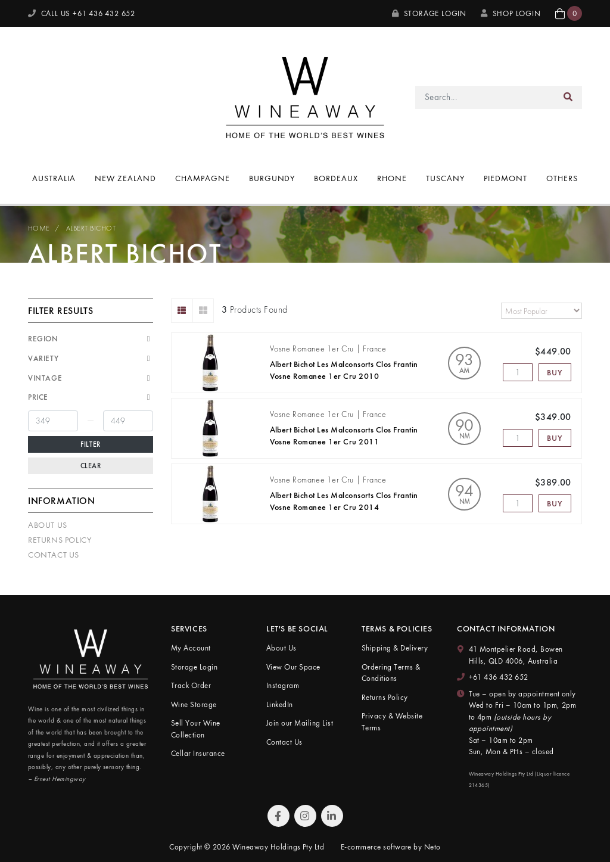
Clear (90, 466)
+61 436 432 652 (498, 677)
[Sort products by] (541, 310)
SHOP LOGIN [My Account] (511, 13)
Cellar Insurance (198, 753)
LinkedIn (279, 704)
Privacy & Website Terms (392, 722)
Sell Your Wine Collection (195, 729)
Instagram (282, 685)
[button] (568, 13)
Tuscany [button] (445, 178)
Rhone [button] (392, 178)
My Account (191, 648)
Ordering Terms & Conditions (391, 673)
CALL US (81, 13)
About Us (47, 524)
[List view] (182, 310)
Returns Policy (59, 539)
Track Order (191, 685)
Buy (554, 372)
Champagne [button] (202, 178)
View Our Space (293, 667)
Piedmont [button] (505, 178)
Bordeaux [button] (336, 178)
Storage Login (429, 13)
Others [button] (562, 178)
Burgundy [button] (272, 178)
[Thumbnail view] (203, 310)
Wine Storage (194, 704)
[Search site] (568, 97)
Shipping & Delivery (395, 648)
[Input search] (485, 97)
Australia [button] (54, 178)
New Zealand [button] (125, 178)
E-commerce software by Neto (391, 847)
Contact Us (53, 554)
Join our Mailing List (299, 723)
